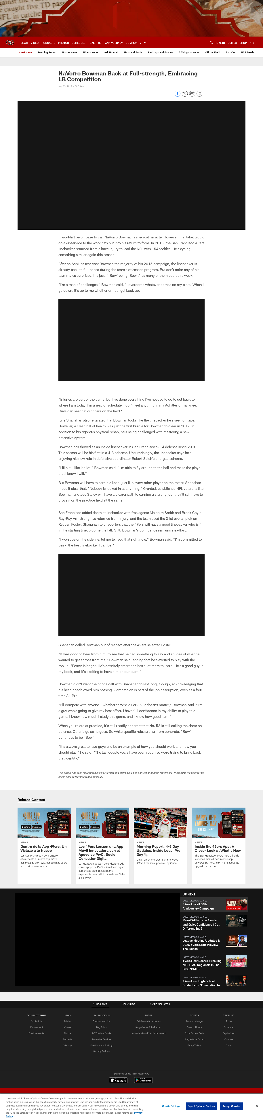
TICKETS (194, 1015)
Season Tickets (194, 1027)
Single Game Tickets (194, 1039)
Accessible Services (101, 1039)
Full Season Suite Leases (148, 1021)
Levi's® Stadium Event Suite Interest (148, 1033)
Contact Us (36, 1021)
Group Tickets (194, 1045)
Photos (67, 1033)
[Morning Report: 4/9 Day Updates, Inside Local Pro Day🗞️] (160, 838)
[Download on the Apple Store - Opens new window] (118, 1080)
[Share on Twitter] (185, 95)
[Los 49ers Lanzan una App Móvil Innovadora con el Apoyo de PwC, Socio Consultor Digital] (102, 846)
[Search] (211, 42)
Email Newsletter (36, 1033)
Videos (67, 1027)
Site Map (67, 1045)
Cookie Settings (171, 1106)
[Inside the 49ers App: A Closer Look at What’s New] (218, 840)
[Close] (257, 1106)
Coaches (228, 1039)
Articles (67, 1021)
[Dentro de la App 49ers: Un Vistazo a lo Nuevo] (44, 840)
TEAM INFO (228, 1015)
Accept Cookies (231, 1106)
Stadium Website (101, 1021)
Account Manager (194, 1021)
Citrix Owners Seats (194, 1033)
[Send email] (192, 95)
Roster (229, 1021)
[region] (131, 1106)
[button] (131, 164)
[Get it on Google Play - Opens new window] (143, 1081)
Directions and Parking (101, 1045)
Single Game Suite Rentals (148, 1027)
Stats (228, 1045)
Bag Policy (101, 1027)
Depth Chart (229, 1033)
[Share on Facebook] (177, 95)
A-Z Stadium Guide (101, 1033)
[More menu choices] (145, 42)
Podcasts (67, 1039)
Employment (36, 1027)
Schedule (228, 1027)
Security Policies (101, 1051)
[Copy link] (199, 94)
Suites (148, 1015)
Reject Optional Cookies (201, 1106)
